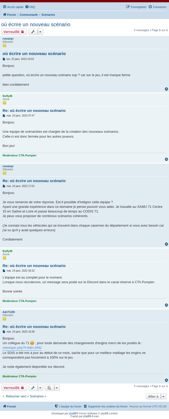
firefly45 (7, 96)
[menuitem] (30, 7)
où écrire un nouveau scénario (35, 24)
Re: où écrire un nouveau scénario (34, 110)
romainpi (8, 38)
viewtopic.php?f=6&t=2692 (22, 348)
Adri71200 (9, 312)
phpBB (73, 413)
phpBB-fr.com (91, 416)
